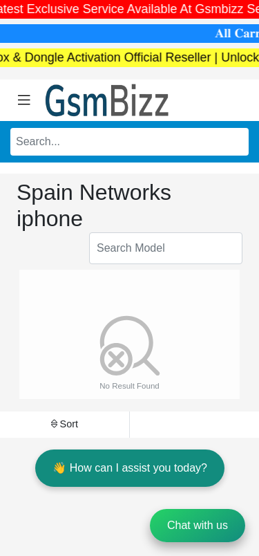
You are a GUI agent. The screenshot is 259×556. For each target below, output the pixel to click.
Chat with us (197, 525)
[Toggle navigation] (24, 100)
